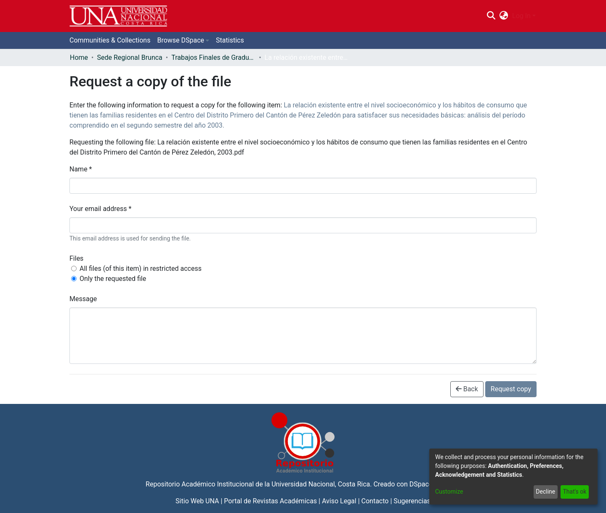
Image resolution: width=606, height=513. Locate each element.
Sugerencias (412, 501)
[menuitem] (504, 16)
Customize (449, 491)
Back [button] (467, 389)
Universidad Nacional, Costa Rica (320, 484)
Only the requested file (113, 279)
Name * (80, 169)
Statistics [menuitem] (230, 40)
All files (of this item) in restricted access (141, 269)
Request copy (511, 389)
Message (83, 299)
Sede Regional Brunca (129, 57)
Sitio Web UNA (197, 501)
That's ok (574, 491)
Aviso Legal (339, 501)
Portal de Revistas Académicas (270, 501)
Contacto (375, 501)
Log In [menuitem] (521, 16)
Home (79, 57)
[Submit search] (491, 16)
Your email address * (100, 209)
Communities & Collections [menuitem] (109, 40)
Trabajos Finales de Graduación (213, 57)
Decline (545, 491)
